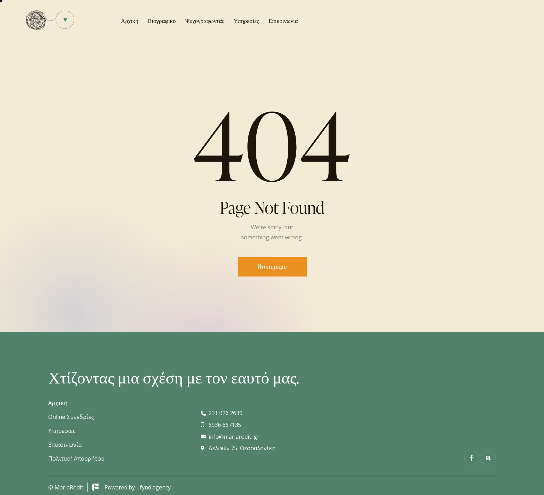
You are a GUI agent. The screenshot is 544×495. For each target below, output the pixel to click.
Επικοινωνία (65, 444)
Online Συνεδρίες (71, 417)
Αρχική (57, 403)
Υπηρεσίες (62, 431)
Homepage (272, 267)
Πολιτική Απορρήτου (76, 458)
